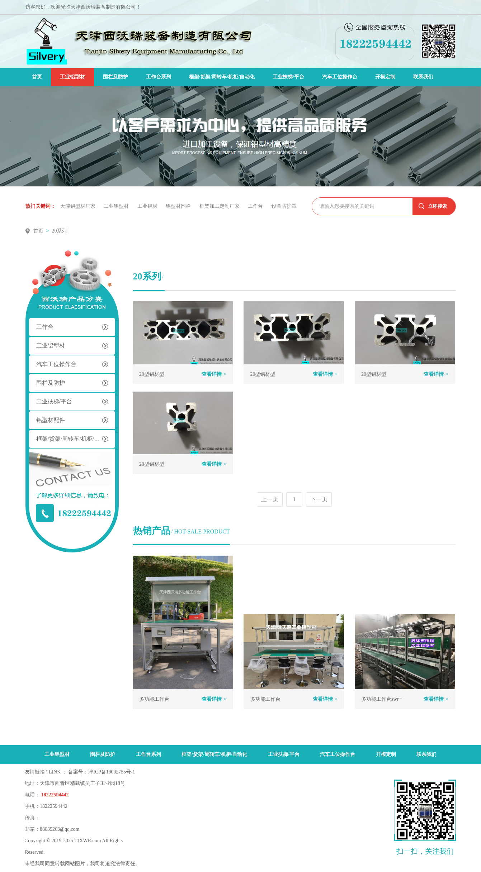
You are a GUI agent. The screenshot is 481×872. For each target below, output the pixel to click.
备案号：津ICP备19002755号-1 (101, 772)
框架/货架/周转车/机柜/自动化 (222, 77)
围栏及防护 (115, 77)
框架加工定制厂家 (220, 206)
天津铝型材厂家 (78, 206)
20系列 (59, 231)
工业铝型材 (72, 77)
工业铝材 (148, 206)
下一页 (318, 499)
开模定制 (385, 77)
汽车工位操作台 (339, 77)
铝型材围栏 (179, 206)
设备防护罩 (284, 206)
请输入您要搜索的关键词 (346, 206)
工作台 (256, 206)
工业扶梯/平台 (288, 77)
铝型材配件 (50, 420)
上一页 (269, 499)
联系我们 (423, 77)
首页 (37, 77)
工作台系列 (158, 77)
